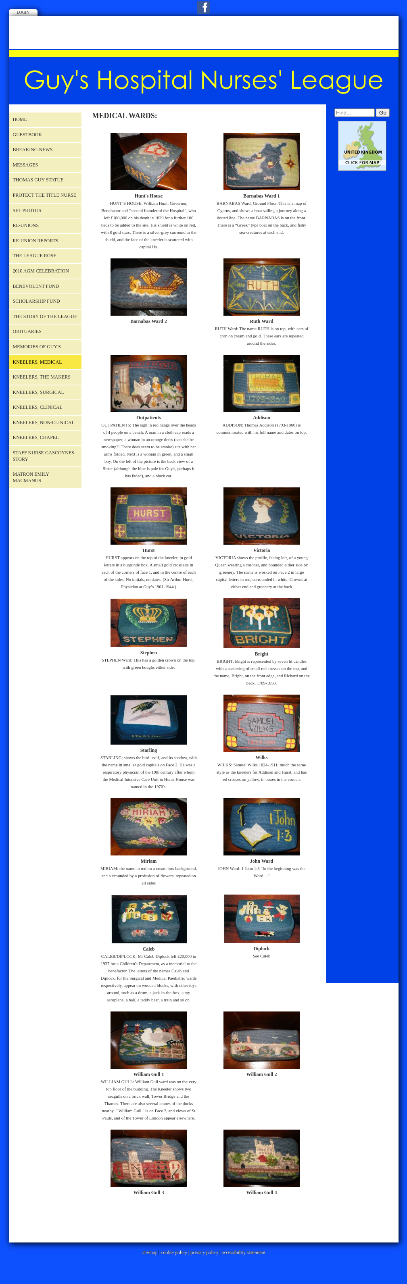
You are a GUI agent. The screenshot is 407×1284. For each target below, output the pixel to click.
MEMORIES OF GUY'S (37, 347)
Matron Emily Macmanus (31, 477)
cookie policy (174, 1252)
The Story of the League (45, 316)
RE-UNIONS (26, 225)
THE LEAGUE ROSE (34, 255)
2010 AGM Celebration (41, 271)
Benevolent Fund (36, 286)
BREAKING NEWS (33, 149)
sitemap (149, 1252)
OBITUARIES (27, 331)
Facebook (203, 7)
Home (20, 119)
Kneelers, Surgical (38, 392)
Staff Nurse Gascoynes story (43, 456)
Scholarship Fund (36, 301)
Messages (25, 165)
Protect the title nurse (45, 195)
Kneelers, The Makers (42, 377)
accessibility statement (243, 1252)
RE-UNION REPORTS (35, 240)
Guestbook (27, 134)
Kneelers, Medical (37, 362)
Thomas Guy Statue (38, 180)
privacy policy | (205, 1252)
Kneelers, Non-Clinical (44, 422)
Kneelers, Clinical (38, 407)
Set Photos (27, 210)
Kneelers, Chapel (36, 437)
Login (23, 12)
